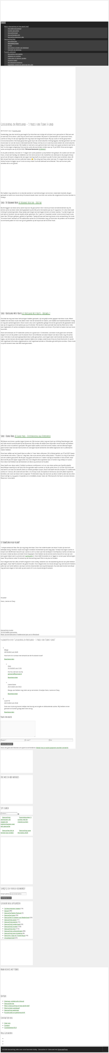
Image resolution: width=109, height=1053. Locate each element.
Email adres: (5, 894)
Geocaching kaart (13, 33)
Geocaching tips (12, 41)
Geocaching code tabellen (15, 54)
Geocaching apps (10, 920)
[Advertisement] (38, 178)
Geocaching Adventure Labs (16, 37)
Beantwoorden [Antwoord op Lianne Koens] (13, 694)
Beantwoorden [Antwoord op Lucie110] (9, 712)
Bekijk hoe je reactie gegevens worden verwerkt (52, 748)
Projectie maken (12, 60)
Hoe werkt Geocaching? (14, 28)
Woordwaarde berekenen (15, 62)
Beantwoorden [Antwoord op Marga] (9, 659)
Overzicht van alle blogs (14, 50)
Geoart (10, 45)
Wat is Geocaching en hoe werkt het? (16, 26)
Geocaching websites (11, 1010)
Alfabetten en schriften (14, 56)
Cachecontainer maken (12, 908)
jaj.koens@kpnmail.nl (15, 674)
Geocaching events (10, 922)
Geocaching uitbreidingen (13, 931)
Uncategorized (9, 938)
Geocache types (9, 915)
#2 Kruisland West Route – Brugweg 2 (36, 313)
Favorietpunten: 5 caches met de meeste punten (24, 819)
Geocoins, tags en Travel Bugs (14, 935)
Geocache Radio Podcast (12, 913)
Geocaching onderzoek (12, 924)
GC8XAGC (42, 149)
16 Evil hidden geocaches (9, 632)
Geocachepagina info (14, 35)
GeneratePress (63, 1049)
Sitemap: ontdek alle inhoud (14, 1001)
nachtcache (29, 556)
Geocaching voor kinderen (13, 933)
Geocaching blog (9, 39)
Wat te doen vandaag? (12, 1008)
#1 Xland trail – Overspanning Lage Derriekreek (33, 436)
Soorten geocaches (13, 31)
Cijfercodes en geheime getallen (17, 58)
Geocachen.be (9, 1003)
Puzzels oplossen (10, 52)
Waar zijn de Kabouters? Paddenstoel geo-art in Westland (20, 634)
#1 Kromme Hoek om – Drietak (30, 202)
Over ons (7, 1023)
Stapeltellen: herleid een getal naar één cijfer (20, 65)
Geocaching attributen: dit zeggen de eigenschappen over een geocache (8, 821)
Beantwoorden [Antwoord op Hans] (13, 677)
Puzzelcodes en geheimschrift (14, 1012)
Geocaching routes (13, 43)
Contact (7, 1025)
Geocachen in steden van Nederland (18, 48)
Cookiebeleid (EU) (10, 1028)
